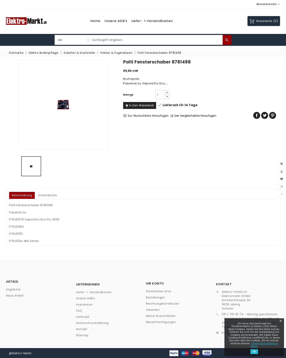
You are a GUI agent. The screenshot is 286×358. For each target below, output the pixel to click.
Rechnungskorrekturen (162, 320)
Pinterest (272, 115)
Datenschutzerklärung (92, 344)
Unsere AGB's (115, 21)
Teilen (256, 115)
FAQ (79, 332)
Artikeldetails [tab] (47, 195)
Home (95, 21)
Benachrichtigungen (161, 339)
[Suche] (156, 40)
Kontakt (82, 351)
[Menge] (160, 94)
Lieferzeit (83, 338)
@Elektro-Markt (20, 353)
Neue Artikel (14, 303)
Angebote (13, 297)
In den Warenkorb (139, 105)
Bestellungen (155, 314)
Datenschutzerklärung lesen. (264, 345)
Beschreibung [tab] (22, 195)
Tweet (264, 115)
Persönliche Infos (158, 308)
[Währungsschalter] (268, 4)
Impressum (84, 326)
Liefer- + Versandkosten (152, 21)
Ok (254, 351)
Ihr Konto (155, 300)
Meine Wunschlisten (161, 333)
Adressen (152, 326)
